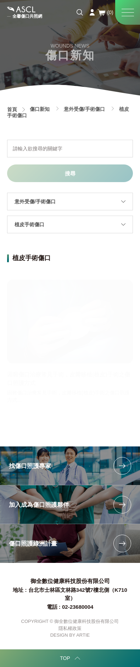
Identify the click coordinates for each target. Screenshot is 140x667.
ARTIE (83, 635)
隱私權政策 (70, 628)
